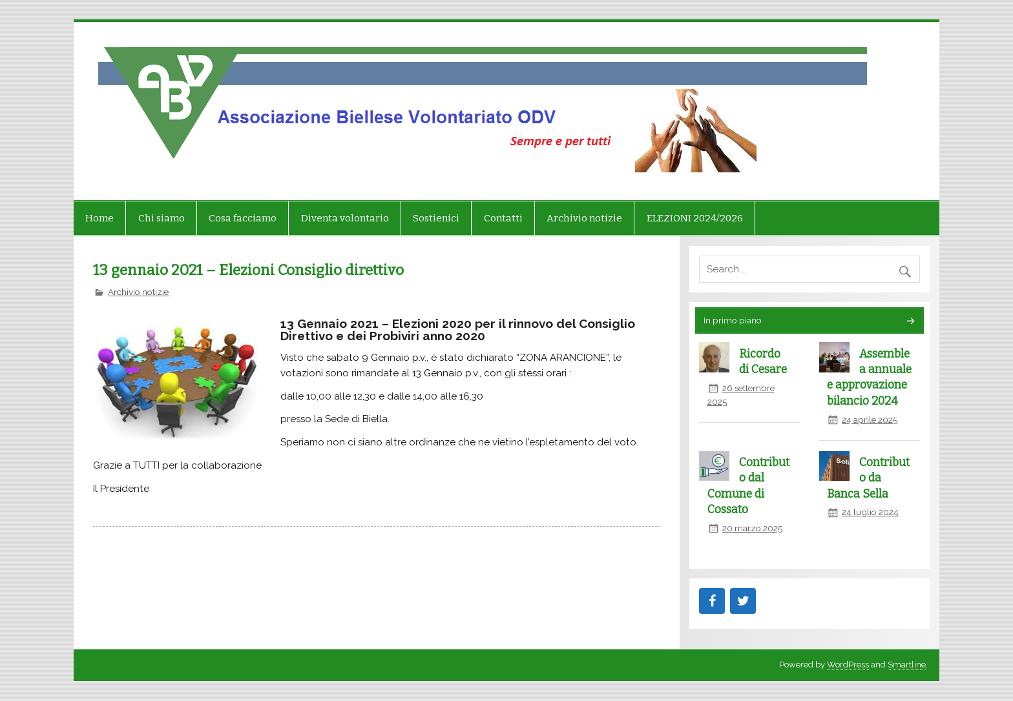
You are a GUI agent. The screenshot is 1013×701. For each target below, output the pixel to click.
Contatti (503, 218)
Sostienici (436, 218)
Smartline (907, 664)
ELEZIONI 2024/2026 (695, 218)
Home (99, 218)
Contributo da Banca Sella (868, 478)
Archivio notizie (584, 218)
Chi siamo (161, 218)
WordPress (848, 664)
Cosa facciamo (243, 218)
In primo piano (733, 320)
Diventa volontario (345, 218)
